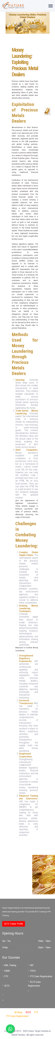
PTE (6, 976)
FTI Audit (36, 1016)
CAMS (7, 970)
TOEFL (33, 970)
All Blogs (18, 1012)
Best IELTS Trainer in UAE (27, 1023)
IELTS (7, 985)
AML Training (10, 965)
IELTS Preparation (35, 1020)
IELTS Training (40, 912)
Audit (21, 1020)
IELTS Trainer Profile (13, 923)
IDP (45, 1016)
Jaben (12, 1020)
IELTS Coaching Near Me (15, 995)
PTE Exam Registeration (41, 976)
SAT (32, 965)
